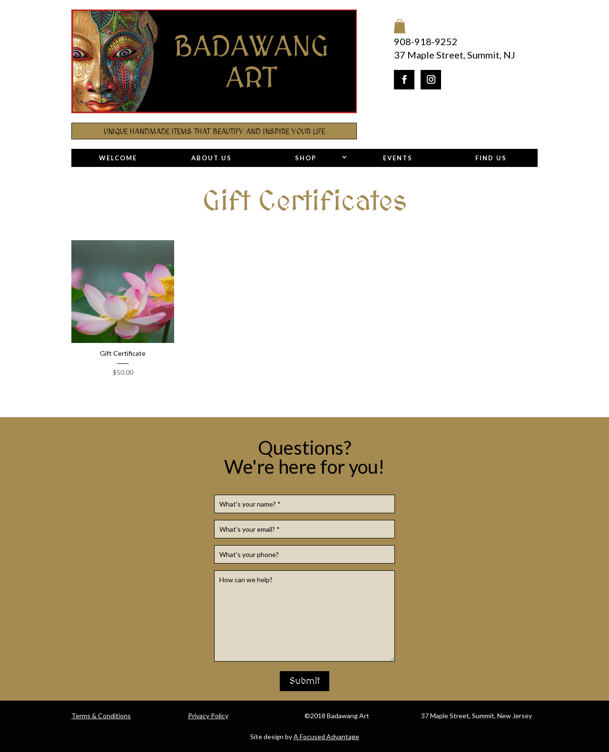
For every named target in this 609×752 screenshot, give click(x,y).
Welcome (118, 158)
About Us (211, 158)
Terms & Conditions (101, 716)
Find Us (491, 158)
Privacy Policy (208, 716)
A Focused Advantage (326, 736)
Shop (305, 158)
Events (398, 158)
